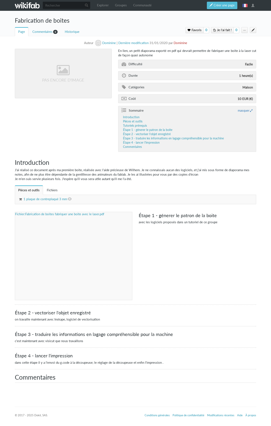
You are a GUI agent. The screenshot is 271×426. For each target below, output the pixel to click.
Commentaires (42, 31)
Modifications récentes (220, 415)
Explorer (103, 5)
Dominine (180, 43)
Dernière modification (133, 43)
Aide (240, 415)
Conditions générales (157, 415)
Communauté (142, 5)
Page (21, 31)
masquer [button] (243, 110)
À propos (250, 415)
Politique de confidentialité (188, 415)
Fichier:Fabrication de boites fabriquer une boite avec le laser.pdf (59, 214)
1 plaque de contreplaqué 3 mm (45, 199)
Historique (72, 31)
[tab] (29, 190)
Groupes (121, 5)
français (245, 5)
